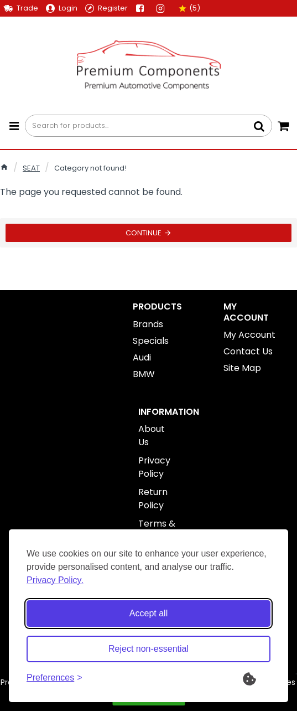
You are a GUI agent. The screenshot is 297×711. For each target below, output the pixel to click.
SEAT (31, 168)
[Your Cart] (283, 126)
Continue (143, 233)
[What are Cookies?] (256, 677)
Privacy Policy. (55, 580)
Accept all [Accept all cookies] (148, 613)
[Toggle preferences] (54, 677)
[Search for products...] (259, 125)
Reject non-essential (148, 648)
